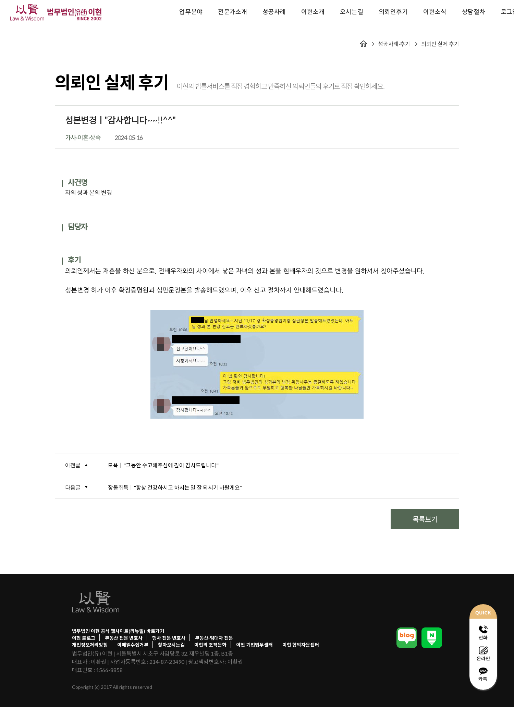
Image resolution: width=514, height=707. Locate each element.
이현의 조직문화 (210, 645)
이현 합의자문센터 (300, 645)
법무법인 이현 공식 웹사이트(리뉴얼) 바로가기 (118, 631)
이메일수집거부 (132, 645)
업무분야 (191, 11)
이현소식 (434, 11)
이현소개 (313, 11)
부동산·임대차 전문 (214, 638)
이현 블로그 (83, 638)
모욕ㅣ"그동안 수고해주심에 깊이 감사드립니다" (163, 465)
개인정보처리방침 (90, 645)
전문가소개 (232, 11)
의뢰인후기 (393, 11)
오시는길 (351, 11)
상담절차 (473, 11)
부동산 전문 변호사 (124, 638)
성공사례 (274, 11)
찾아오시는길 (171, 645)
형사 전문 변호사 (168, 638)
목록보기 (425, 519)
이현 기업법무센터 (254, 645)
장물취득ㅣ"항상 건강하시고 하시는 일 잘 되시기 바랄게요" (175, 487)
